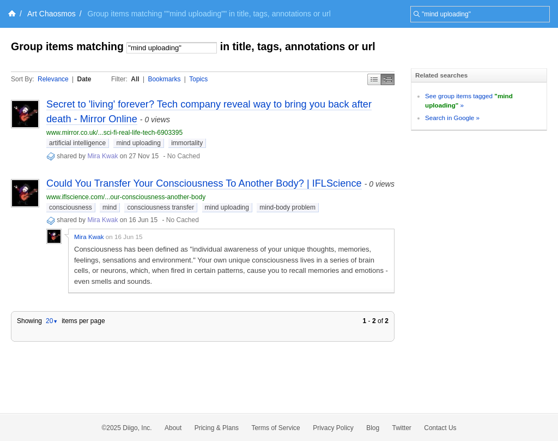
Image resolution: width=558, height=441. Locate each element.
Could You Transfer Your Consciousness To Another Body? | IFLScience (204, 183)
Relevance (53, 79)
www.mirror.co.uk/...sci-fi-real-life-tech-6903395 (114, 132)
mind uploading (138, 143)
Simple (374, 79)
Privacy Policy (333, 428)
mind (109, 207)
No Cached (183, 156)
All (135, 79)
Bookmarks (164, 79)
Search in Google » (452, 117)
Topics (198, 79)
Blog (372, 428)
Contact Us (440, 428)
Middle (388, 79)
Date (84, 79)
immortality (187, 143)
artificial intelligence (77, 143)
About (173, 428)
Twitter (401, 428)
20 (52, 321)
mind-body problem (287, 207)
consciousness (70, 207)
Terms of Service (275, 428)
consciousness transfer (160, 207)
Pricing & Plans (217, 428)
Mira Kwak (102, 156)
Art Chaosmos (51, 13)
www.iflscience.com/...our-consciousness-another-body (125, 197)
